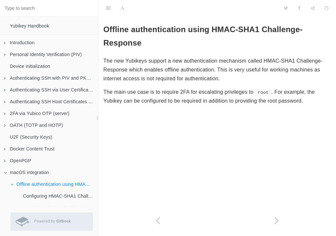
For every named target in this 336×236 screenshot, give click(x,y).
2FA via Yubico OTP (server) (37, 113)
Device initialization (30, 66)
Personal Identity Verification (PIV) (43, 54)
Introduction (19, 42)
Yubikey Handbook (29, 26)
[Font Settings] (123, 8)
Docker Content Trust (29, 148)
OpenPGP (17, 160)
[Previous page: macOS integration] (157, 220)
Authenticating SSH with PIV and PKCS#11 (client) (51, 78)
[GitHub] (326, 8)
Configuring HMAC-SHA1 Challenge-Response (60, 196)
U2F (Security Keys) (31, 137)
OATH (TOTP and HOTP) (33, 125)
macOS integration (26, 172)
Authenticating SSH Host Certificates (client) (51, 101)
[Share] (313, 8)
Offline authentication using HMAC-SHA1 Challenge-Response (54, 184)
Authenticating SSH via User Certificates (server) (51, 89)
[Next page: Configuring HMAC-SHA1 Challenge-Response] (276, 220)
